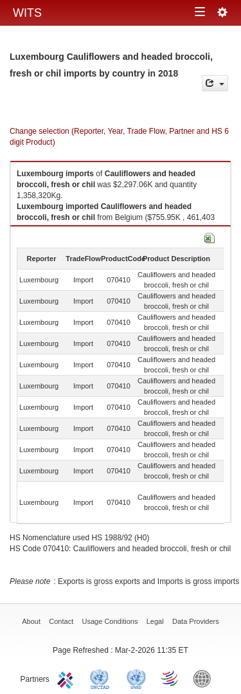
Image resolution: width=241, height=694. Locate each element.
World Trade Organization (170, 678)
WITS (27, 12)
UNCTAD (102, 678)
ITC (67, 678)
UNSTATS (136, 678)
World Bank (205, 678)
